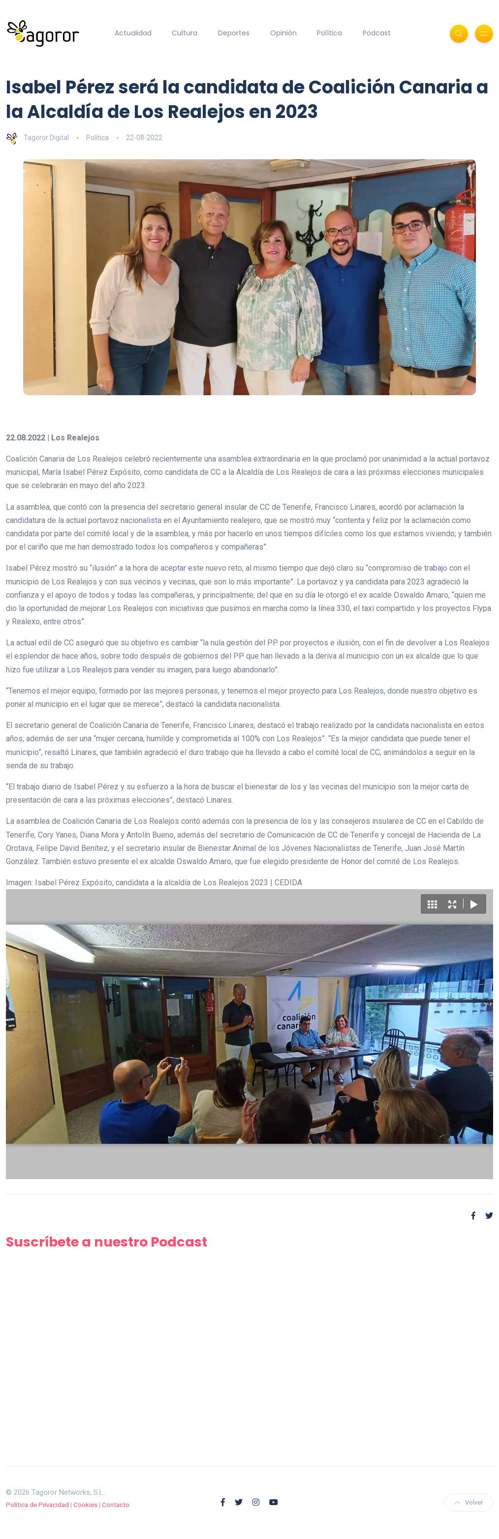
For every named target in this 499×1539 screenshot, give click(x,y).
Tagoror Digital (37, 138)
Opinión (283, 33)
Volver (469, 1502)
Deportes (234, 33)
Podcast (377, 33)
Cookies (85, 1505)
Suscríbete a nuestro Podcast (106, 1242)
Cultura (184, 33)
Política (329, 33)
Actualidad (133, 33)
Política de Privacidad (37, 1505)
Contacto (115, 1505)
